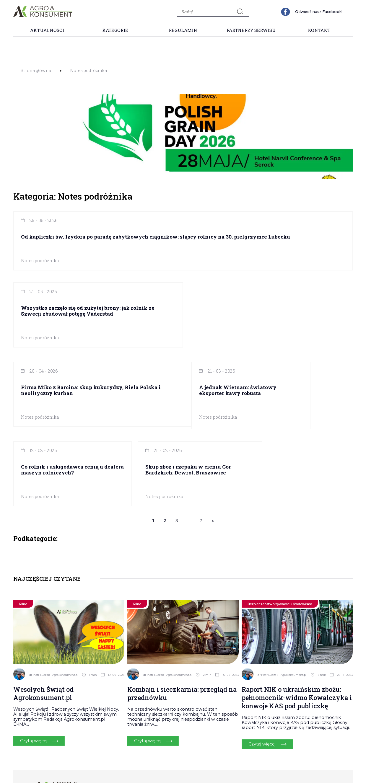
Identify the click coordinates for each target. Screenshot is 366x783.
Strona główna (36, 70)
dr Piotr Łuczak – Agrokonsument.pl (53, 594)
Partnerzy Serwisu (251, 30)
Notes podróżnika (88, 70)
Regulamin (183, 30)
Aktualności (47, 30)
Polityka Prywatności (311, 707)
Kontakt (319, 30)
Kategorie (115, 30)
